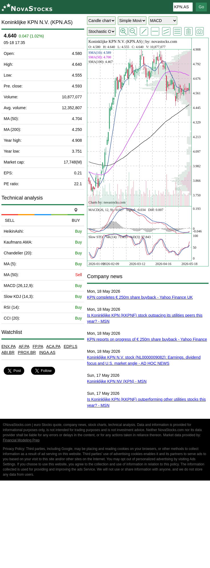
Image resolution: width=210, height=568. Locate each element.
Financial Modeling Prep (21, 440)
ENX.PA (8, 346)
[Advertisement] (105, 525)
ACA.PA (53, 346)
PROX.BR (27, 352)
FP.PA (38, 346)
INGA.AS (47, 352)
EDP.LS (70, 346)
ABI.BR (8, 352)
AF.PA (24, 346)
